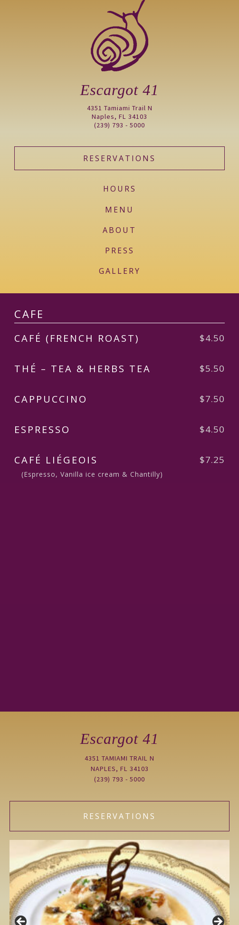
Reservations (119, 158)
